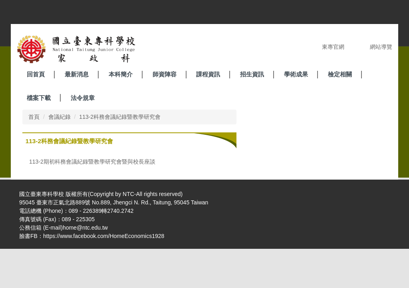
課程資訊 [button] (208, 74)
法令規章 (83, 97)
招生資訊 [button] (252, 74)
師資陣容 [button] (165, 74)
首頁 (34, 117)
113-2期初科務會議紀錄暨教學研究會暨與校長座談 (92, 161)
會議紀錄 (59, 117)
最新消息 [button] (77, 74)
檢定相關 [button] (340, 74)
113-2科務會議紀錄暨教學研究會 (120, 117)
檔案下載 (39, 97)
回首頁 (36, 74)
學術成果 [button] (296, 74)
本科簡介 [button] (121, 74)
